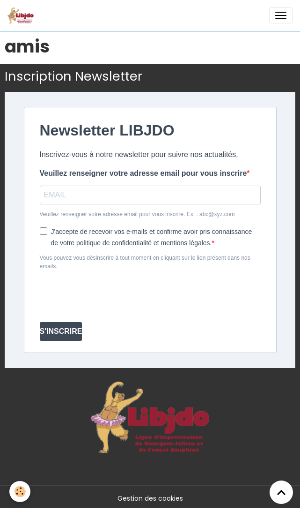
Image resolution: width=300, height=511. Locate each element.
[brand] (22, 15)
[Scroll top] (281, 492)
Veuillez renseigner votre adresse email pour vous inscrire (143, 173)
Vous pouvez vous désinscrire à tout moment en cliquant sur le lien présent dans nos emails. (145, 262)
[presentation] (111, 296)
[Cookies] (19, 491)
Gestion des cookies (150, 498)
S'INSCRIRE (61, 331)
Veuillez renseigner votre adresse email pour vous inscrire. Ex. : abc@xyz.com (137, 214)
